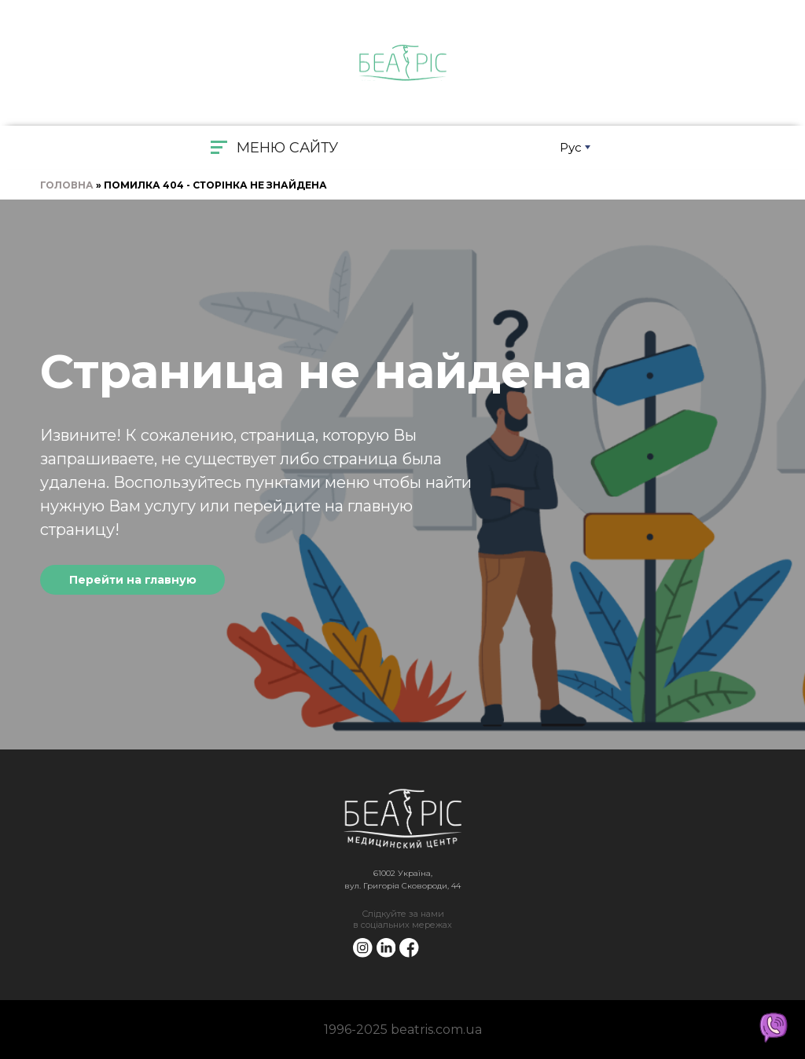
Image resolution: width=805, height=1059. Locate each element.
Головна (67, 185)
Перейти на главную (133, 580)
